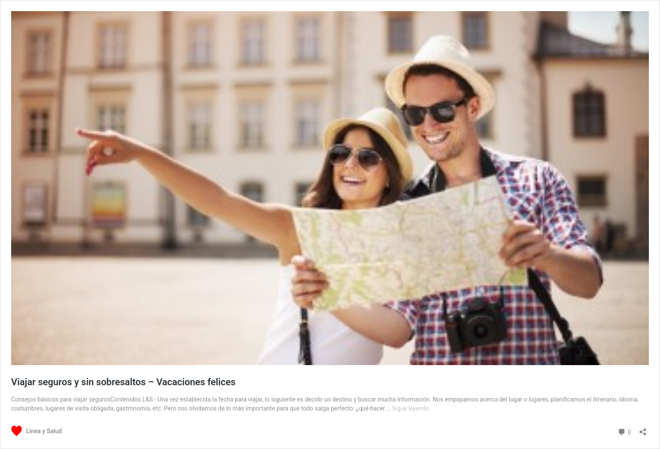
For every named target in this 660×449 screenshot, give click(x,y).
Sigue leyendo (410, 408)
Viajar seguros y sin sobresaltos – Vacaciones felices (123, 382)
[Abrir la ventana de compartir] (643, 429)
